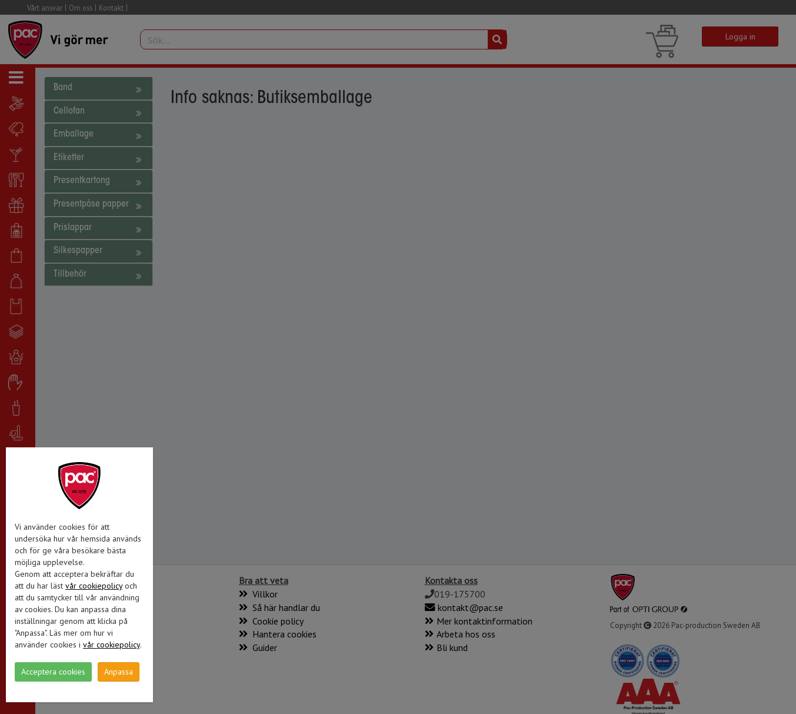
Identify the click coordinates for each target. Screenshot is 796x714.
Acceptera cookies (53, 671)
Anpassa (118, 671)
